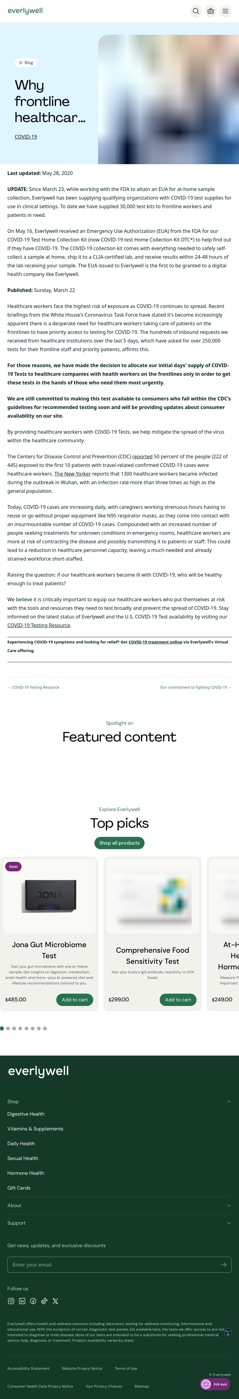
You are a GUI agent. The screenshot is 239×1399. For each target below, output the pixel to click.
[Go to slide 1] (2, 1028)
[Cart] (211, 11)
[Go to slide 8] (45, 1028)
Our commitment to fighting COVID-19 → (196, 687)
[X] (55, 1301)
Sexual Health (22, 1158)
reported (142, 456)
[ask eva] (215, 1384)
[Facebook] (33, 1301)
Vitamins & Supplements (35, 1128)
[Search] (196, 11)
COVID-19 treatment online (155, 642)
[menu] (225, 11)
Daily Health (21, 1143)
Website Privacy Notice (82, 1368)
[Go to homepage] (25, 11)
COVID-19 (26, 136)
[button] (223, 1264)
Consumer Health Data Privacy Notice (40, 1386)
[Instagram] (11, 1301)
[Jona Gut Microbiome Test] (49, 934)
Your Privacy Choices (104, 1386)
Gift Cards (18, 1188)
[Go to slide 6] (32, 1028)
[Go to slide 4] (20, 1028)
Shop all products (119, 843)
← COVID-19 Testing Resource (33, 687)
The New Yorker (72, 473)
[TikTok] (44, 1301)
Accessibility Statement (28, 1368)
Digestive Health (25, 1114)
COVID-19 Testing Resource (38, 625)
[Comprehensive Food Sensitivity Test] (152, 934)
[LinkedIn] (22, 1301)
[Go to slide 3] (14, 1028)
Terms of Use (126, 1368)
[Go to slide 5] (26, 1028)
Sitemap (141, 1386)
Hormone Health (25, 1173)
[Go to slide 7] (39, 1028)
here (157, 1329)
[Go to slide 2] (8, 1028)
